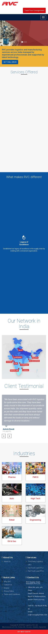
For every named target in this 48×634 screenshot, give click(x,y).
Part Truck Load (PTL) (36, 571)
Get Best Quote (24, 631)
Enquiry (6, 588)
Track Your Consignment (34, 10)
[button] (4, 436)
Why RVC (7, 582)
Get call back (10, 62)
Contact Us (8, 585)
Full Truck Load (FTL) (35, 568)
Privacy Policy (9, 591)
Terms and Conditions (12, 594)
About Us (7, 561)
